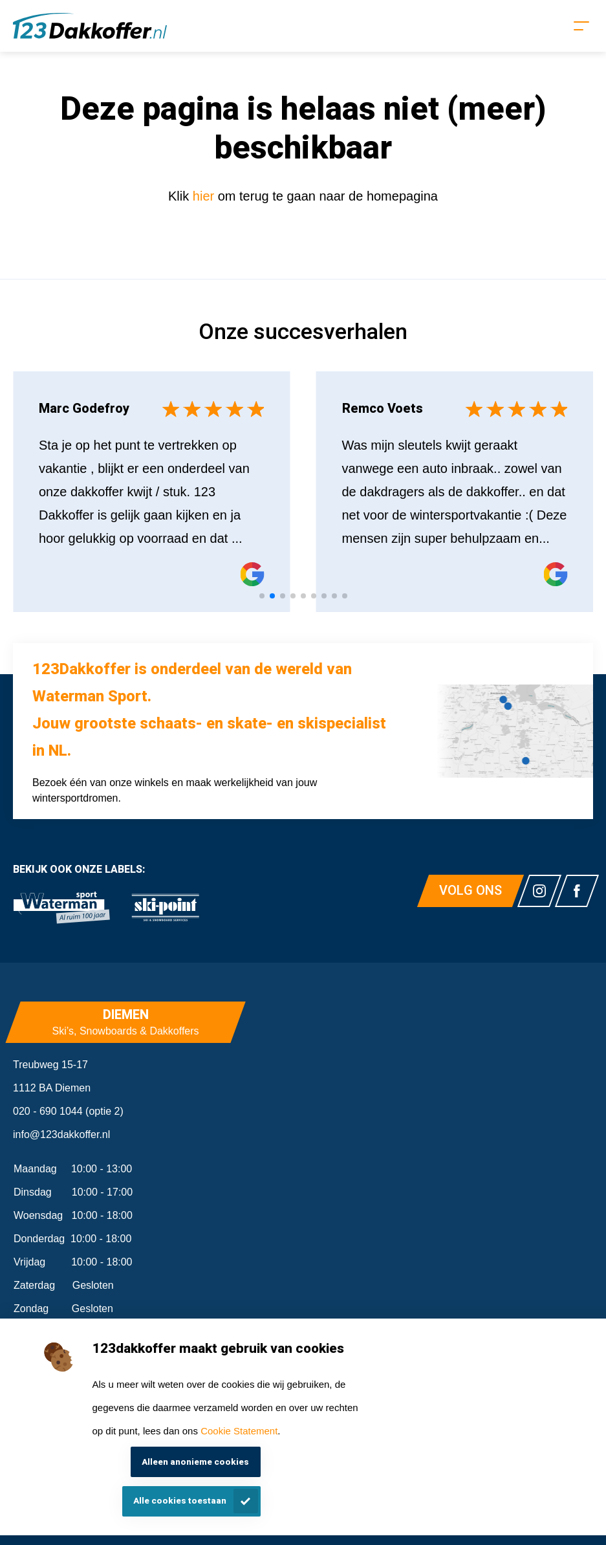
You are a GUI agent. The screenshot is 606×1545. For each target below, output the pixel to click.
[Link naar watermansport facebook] (577, 891)
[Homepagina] (90, 26)
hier (205, 196)
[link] (61, 908)
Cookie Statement (238, 1430)
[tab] (262, 595)
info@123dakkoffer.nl (61, 1134)
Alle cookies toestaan (179, 1501)
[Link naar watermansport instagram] (539, 891)
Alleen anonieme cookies (195, 1462)
